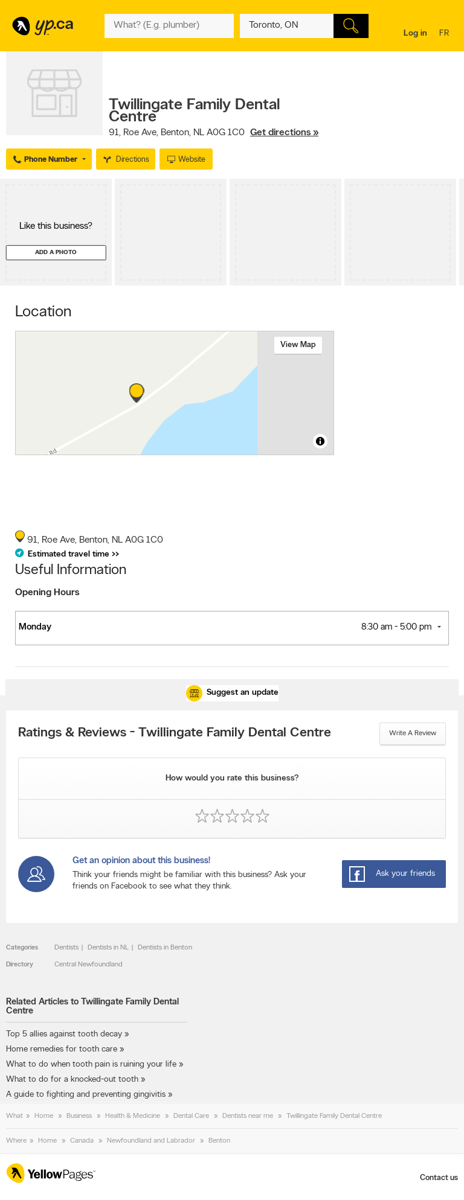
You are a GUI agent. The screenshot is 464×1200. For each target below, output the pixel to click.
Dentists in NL (108, 947)
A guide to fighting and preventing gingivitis (86, 1094)
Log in (415, 33)
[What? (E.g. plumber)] (169, 26)
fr (445, 34)
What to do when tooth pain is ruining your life (91, 1064)
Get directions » (284, 133)
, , (213, 133)
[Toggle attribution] (320, 441)
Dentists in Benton (165, 947)
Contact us (439, 1178)
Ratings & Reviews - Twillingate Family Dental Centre (174, 733)
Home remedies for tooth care (61, 1049)
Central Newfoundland (88, 964)
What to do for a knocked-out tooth (72, 1079)
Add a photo (56, 252)
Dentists (66, 947)
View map (298, 345)
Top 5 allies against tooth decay (64, 1034)
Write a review (412, 733)
